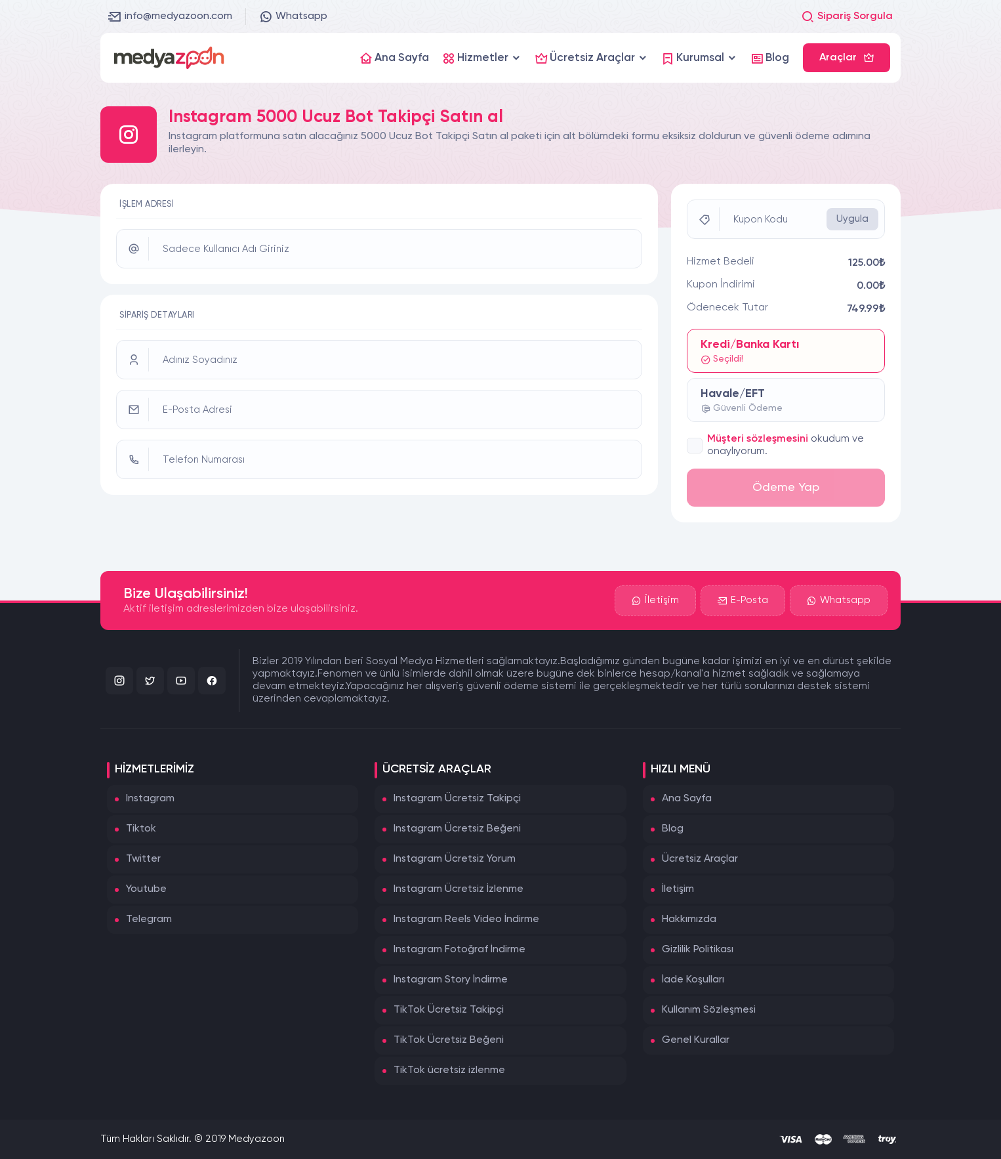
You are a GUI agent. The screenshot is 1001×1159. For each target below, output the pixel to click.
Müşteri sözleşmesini (757, 439)
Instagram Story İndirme (451, 980)
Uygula (852, 219)
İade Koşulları (693, 980)
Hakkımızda (689, 919)
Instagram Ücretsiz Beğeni (457, 829)
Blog (673, 829)
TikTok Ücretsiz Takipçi (449, 1010)
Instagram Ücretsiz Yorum (455, 859)
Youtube (146, 889)
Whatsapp (293, 16)
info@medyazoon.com (170, 16)
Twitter (143, 859)
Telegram (149, 919)
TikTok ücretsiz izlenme (449, 1070)
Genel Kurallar (695, 1040)
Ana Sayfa (687, 798)
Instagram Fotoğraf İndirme (459, 949)
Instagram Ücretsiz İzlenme (458, 889)
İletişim (655, 600)
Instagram (150, 798)
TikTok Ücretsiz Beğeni (449, 1040)
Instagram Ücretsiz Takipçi (457, 798)
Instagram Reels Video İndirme (466, 919)
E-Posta (743, 600)
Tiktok (141, 829)
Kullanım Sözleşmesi (709, 1010)
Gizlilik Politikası (697, 949)
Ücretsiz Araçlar (700, 859)
